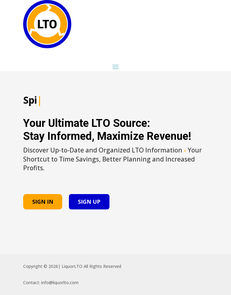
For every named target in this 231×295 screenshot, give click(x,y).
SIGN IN (42, 201)
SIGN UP (89, 201)
